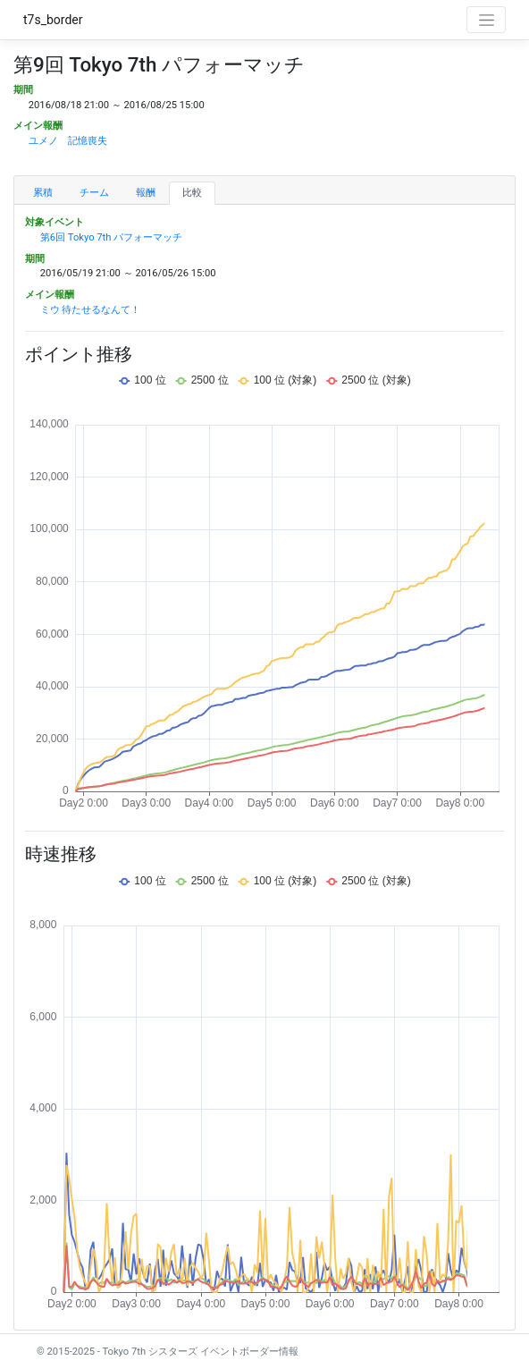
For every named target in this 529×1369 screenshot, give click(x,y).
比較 (192, 193)
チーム (94, 193)
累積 (43, 193)
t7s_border (53, 20)
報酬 (145, 193)
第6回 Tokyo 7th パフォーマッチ (111, 237)
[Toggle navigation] (486, 19)
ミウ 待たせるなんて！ (90, 310)
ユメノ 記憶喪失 (68, 141)
